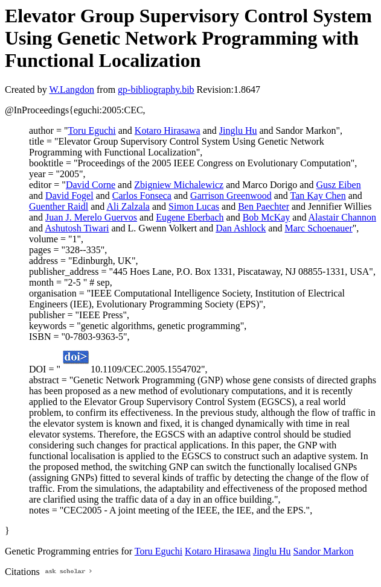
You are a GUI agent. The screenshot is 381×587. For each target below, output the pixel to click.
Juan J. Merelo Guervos (91, 217)
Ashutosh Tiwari (77, 228)
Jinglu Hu (238, 130)
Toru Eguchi (91, 130)
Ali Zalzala (128, 206)
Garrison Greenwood (231, 195)
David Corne (90, 185)
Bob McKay (266, 217)
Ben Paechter (263, 206)
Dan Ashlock (241, 228)
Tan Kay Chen (318, 195)
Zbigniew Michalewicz (178, 185)
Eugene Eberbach (189, 217)
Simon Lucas (193, 206)
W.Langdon (71, 89)
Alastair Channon (342, 217)
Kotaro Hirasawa (167, 130)
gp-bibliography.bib (156, 89)
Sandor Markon (323, 551)
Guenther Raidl (58, 206)
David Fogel (69, 195)
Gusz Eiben (338, 185)
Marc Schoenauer (318, 228)
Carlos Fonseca (141, 195)
